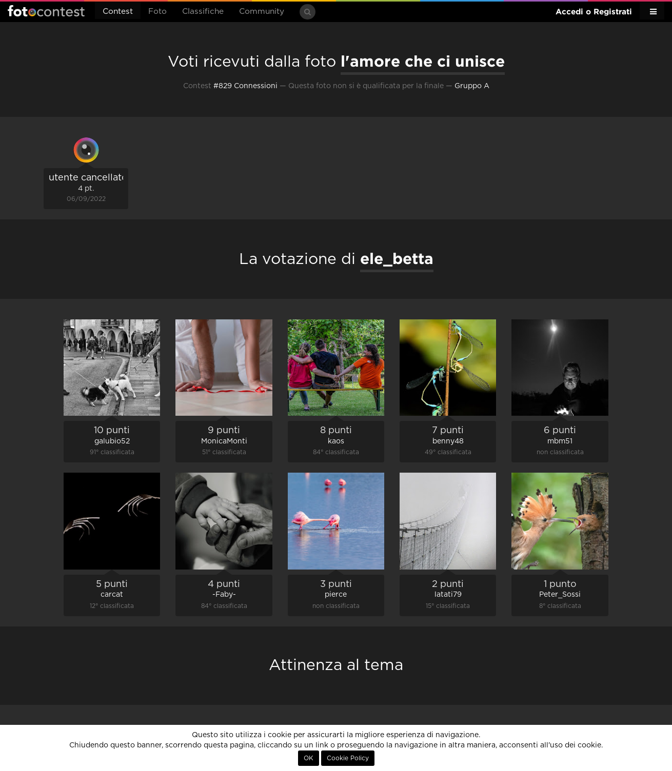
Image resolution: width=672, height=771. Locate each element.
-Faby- (224, 594)
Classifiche (203, 11)
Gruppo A (471, 86)
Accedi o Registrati (594, 11)
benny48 (448, 441)
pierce (336, 594)
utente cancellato (88, 177)
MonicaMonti (224, 441)
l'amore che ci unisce (423, 61)
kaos (336, 441)
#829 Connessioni (245, 86)
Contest (118, 11)
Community (261, 11)
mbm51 (559, 441)
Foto (157, 11)
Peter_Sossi (560, 594)
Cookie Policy (348, 758)
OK (308, 758)
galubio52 (112, 441)
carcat (112, 594)
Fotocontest (46, 10)
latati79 (448, 594)
